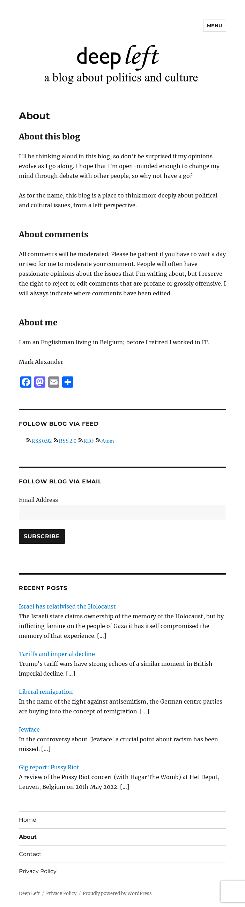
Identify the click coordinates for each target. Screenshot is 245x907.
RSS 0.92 (41, 440)
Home (27, 819)
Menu (214, 25)
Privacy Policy (38, 871)
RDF (88, 440)
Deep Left (29, 894)
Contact (30, 854)
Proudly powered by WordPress (117, 894)
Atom (107, 440)
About (28, 837)
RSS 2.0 (67, 440)
